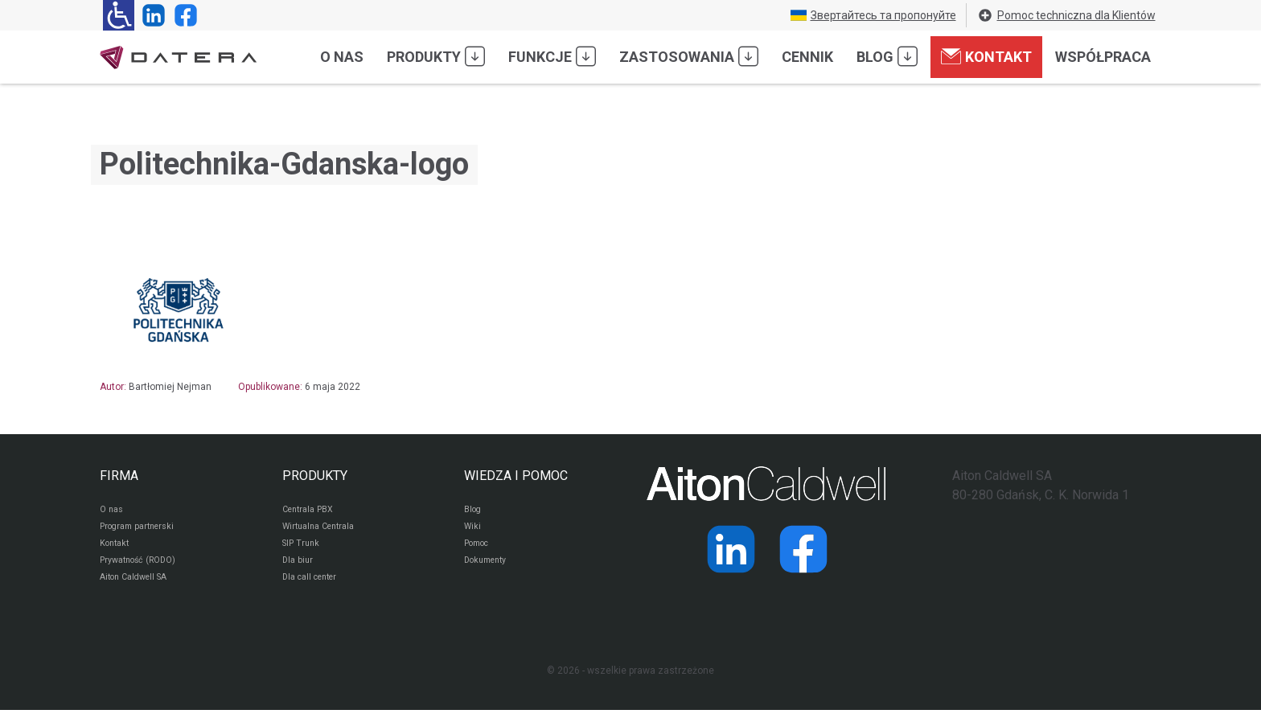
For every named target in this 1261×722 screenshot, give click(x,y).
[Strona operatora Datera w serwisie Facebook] (182, 15)
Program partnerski (142, 530)
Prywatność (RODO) (143, 569)
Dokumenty (489, 569)
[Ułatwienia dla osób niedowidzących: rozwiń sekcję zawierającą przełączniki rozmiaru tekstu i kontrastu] (118, 15)
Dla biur (298, 569)
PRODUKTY (314, 475)
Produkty (436, 56)
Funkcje (552, 56)
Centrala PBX (311, 511)
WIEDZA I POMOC (516, 475)
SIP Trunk (302, 550)
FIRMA (119, 475)
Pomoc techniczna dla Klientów (1066, 15)
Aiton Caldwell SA (139, 588)
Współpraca (1103, 56)
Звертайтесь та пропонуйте (873, 15)
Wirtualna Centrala (323, 530)
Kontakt (986, 56)
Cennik (807, 56)
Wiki (473, 530)
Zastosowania (688, 56)
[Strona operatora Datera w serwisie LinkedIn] (150, 15)
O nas (342, 56)
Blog (887, 56)
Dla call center (314, 588)
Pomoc (479, 550)
